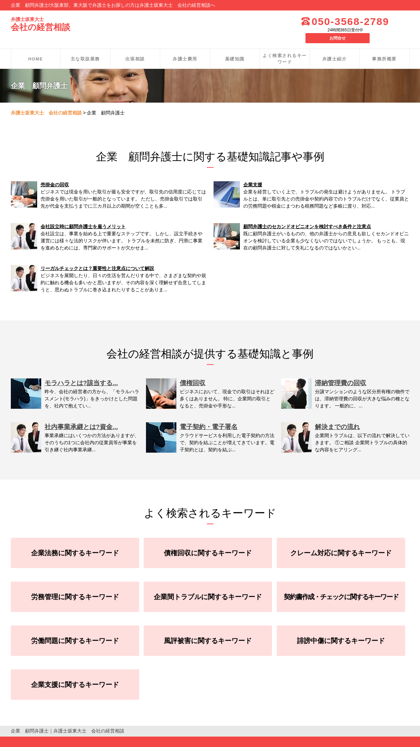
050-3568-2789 (330, 21)
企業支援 (252, 174)
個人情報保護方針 (30, 740)
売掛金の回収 (55, 174)
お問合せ (393, 21)
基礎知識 (235, 48)
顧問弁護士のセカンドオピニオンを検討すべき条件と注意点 (307, 216)
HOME (35, 48)
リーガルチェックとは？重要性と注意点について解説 (97, 258)
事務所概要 (384, 48)
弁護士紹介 (334, 48)
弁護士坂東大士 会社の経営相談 (46, 102)
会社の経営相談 (42, 24)
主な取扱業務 (85, 48)
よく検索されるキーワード (285, 49)
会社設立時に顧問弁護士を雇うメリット (83, 216)
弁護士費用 (185, 48)
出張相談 (135, 48)
